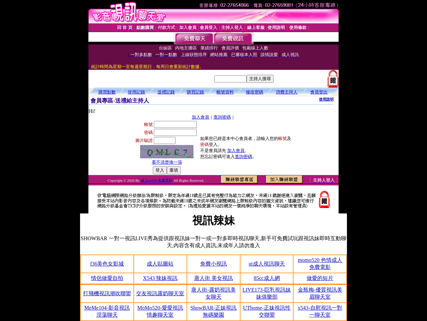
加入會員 (200, 117)
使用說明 (326, 99)
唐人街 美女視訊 (213, 278)
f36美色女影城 (107, 264)
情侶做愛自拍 (107, 278)
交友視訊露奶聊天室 (160, 293)
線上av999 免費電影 (157, 180)
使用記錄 (136, 92)
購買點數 (107, 92)
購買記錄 (195, 92)
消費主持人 (287, 92)
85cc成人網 (267, 278)
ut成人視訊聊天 (267, 264)
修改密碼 (254, 92)
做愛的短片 (320, 278)
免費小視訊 (213, 264)
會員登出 (319, 92)
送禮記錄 (166, 92)
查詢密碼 (222, 117)
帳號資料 (225, 92)
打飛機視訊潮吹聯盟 (107, 293)
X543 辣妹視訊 (160, 278)
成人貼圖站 (160, 264)
